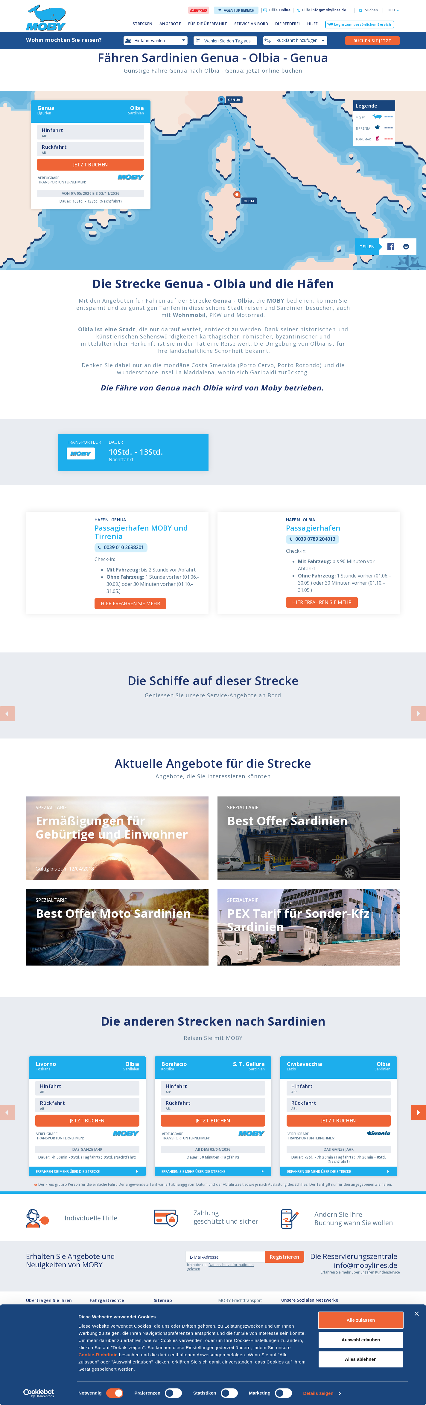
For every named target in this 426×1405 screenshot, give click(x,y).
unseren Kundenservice (380, 1272)
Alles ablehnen (361, 1359)
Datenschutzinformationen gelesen (220, 1266)
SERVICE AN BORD (251, 23)
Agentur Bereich (236, 10)
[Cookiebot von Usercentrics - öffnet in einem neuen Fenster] (39, 1393)
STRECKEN (143, 23)
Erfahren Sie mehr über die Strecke (68, 1171)
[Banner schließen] (417, 1313)
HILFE (312, 23)
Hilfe (279, 10)
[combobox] (226, 40)
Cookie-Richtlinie (98, 1354)
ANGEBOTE (170, 23)
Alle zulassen (360, 1320)
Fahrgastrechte (107, 1300)
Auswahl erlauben (361, 1339)
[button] (391, 10)
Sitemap (163, 1300)
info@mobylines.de (365, 1265)
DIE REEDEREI (287, 23)
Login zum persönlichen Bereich (362, 24)
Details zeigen (318, 1393)
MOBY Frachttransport (240, 1300)
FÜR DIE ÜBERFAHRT (207, 23)
